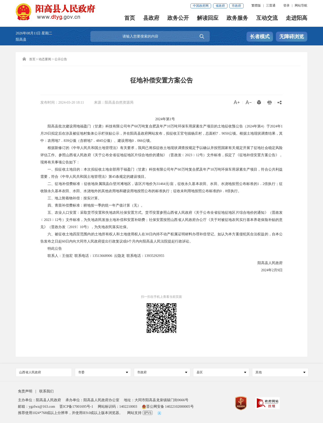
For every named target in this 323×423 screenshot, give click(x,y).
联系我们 (46, 391)
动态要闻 (45, 59)
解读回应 (207, 18)
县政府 (151, 18)
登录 (286, 5)
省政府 (220, 5)
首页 (129, 18)
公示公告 (61, 59)
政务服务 (237, 18)
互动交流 (267, 18)
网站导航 (301, 5)
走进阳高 (296, 18)
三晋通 (270, 5)
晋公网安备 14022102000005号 (168, 406)
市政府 (236, 5)
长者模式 (260, 36)
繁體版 (256, 5)
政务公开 (178, 18)
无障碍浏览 (291, 36)
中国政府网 (201, 5)
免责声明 (25, 391)
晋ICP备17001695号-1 (76, 406)
